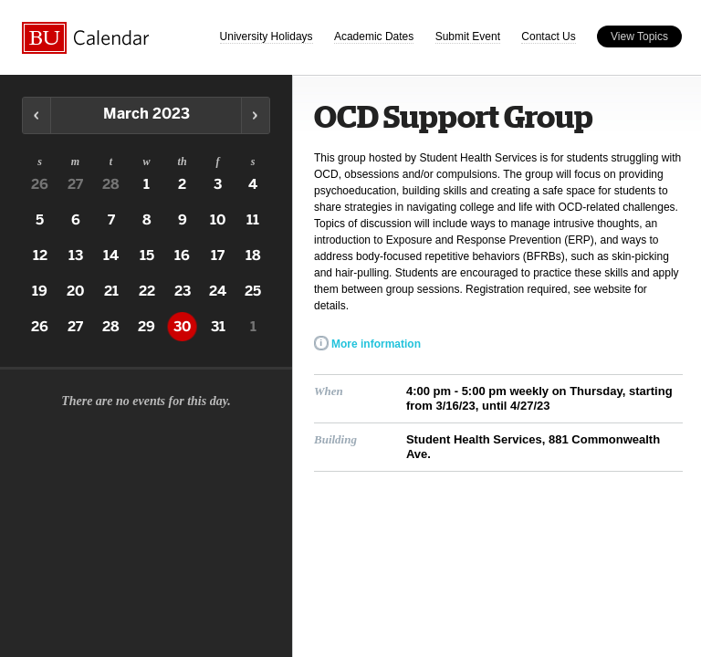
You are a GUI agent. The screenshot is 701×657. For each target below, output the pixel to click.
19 (39, 291)
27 (75, 184)
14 (111, 255)
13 (75, 255)
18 (253, 255)
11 (252, 220)
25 (253, 291)
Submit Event (467, 36)
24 (217, 291)
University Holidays (266, 36)
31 (218, 327)
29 (146, 327)
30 (182, 327)
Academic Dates (373, 36)
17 (218, 255)
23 (182, 291)
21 (111, 291)
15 (147, 255)
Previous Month (37, 115)
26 (39, 184)
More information (376, 344)
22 (147, 291)
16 (182, 255)
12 (40, 255)
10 (217, 220)
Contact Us (548, 36)
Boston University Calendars (86, 38)
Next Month (255, 115)
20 (75, 291)
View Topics (639, 36)
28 (111, 184)
